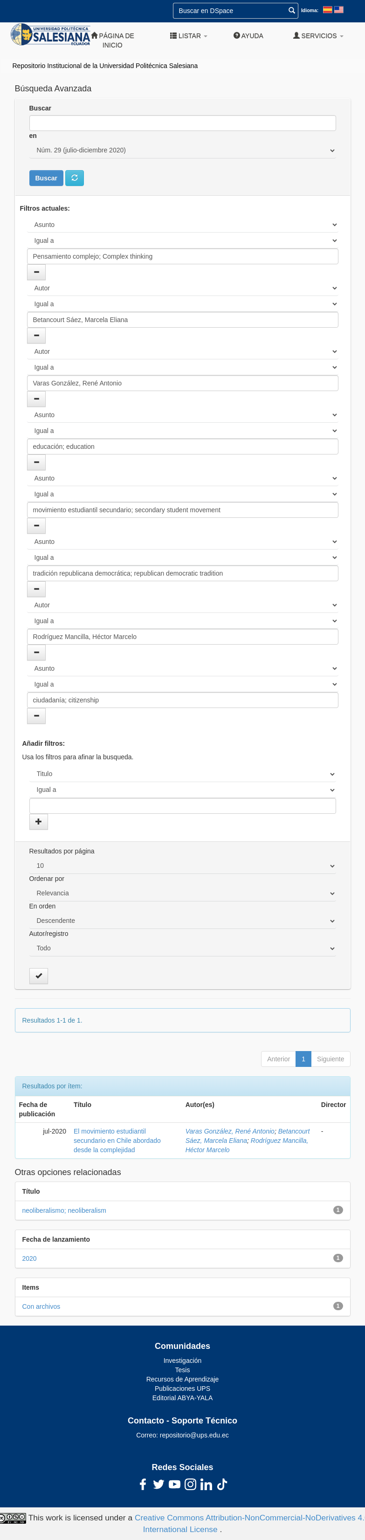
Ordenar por (46, 878)
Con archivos (41, 1306)
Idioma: (309, 10)
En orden (42, 906)
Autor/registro (49, 933)
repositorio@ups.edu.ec (194, 1435)
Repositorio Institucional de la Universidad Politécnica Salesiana (105, 65)
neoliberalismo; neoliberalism (64, 1210)
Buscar (40, 108)
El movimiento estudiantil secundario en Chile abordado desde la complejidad (117, 1141)
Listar (188, 36)
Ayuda (248, 36)
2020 (29, 1258)
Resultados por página (62, 851)
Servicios (318, 36)
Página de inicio (112, 40)
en (33, 135)
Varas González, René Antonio (230, 1131)
